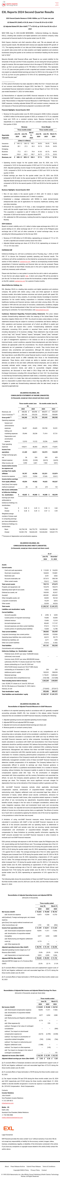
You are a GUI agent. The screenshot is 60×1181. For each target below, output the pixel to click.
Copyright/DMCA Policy (21, 1170)
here (26, 276)
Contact (44, 1170)
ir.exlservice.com (25, 262)
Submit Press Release (34, 1166)
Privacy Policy (35, 1170)
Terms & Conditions (49, 1166)
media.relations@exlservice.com (12, 1117)
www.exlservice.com (42, 310)
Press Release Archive (18, 1166)
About (7, 1166)
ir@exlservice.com (8, 1103)
